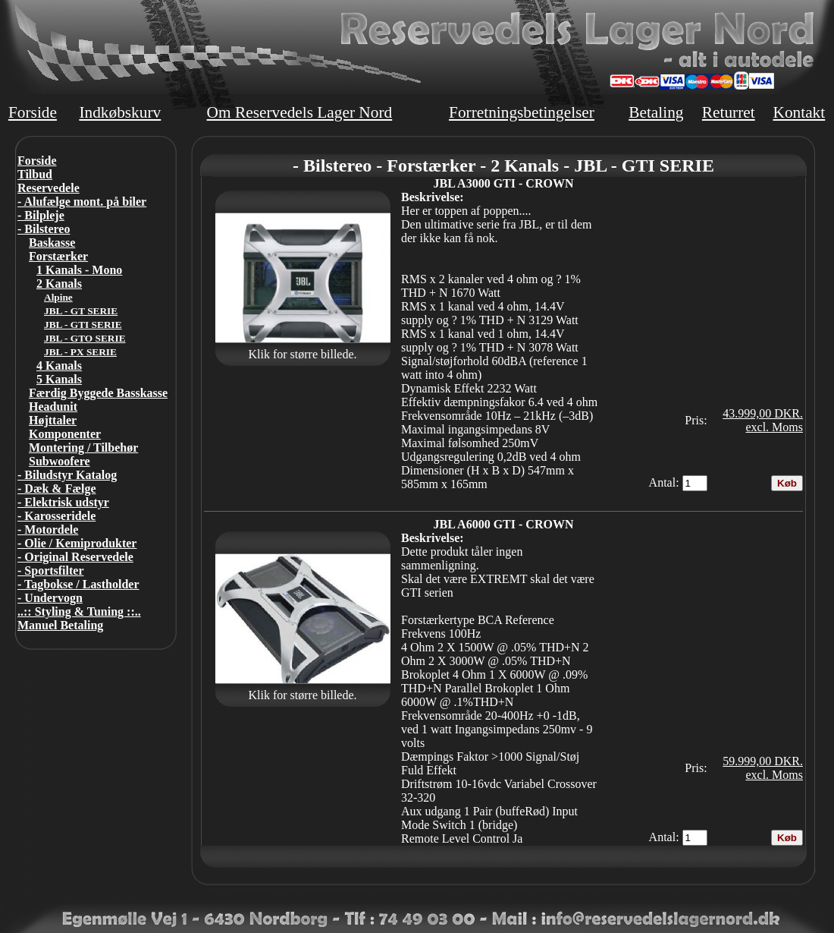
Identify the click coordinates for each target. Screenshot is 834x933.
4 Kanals (59, 365)
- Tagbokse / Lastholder (78, 584)
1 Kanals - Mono (79, 269)
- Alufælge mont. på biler (81, 201)
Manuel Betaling (60, 625)
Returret (728, 112)
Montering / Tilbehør (83, 447)
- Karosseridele (56, 515)
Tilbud (34, 174)
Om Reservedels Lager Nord (300, 112)
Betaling (656, 112)
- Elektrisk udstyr (63, 502)
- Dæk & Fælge (56, 488)
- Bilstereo (43, 228)
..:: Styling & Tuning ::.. (79, 611)
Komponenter (65, 433)
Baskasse (52, 242)
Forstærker (58, 256)
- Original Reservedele (75, 556)
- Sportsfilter (50, 570)
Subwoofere (59, 461)
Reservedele (48, 187)
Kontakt (799, 112)
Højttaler (53, 420)
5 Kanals (59, 379)
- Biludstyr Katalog (67, 474)
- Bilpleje (40, 215)
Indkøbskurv (120, 112)
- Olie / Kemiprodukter (76, 543)
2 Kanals (59, 283)
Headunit (53, 406)
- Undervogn (50, 597)
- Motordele (47, 529)
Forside (32, 112)
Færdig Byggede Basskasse (98, 392)
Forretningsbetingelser (521, 112)
